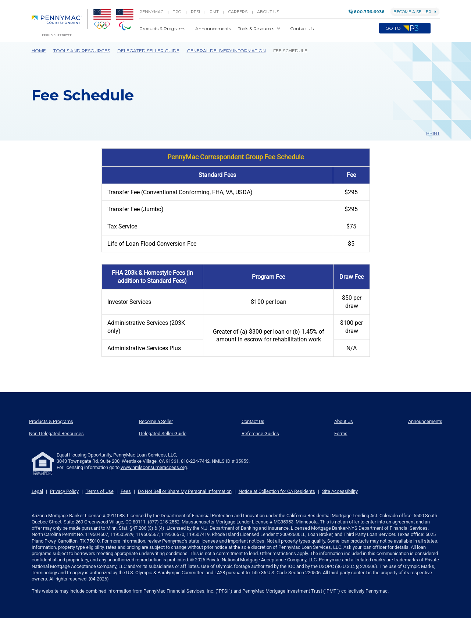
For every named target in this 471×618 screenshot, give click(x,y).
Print (429, 133)
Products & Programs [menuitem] (51, 421)
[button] (435, 28)
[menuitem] (60, 22)
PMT (214, 11)
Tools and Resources (81, 50)
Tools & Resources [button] (256, 28)
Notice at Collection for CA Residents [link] (277, 491)
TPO (177, 11)
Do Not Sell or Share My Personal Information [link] (185, 491)
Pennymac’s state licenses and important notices (213, 541)
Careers (237, 11)
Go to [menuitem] (404, 28)
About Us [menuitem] (343, 421)
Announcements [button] (213, 28)
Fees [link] (126, 491)
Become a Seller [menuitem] (156, 421)
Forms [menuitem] (340, 433)
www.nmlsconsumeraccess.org (154, 467)
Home (39, 50)
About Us (268, 11)
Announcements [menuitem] (425, 421)
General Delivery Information (226, 50)
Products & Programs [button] (162, 28)
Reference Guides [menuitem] (260, 433)
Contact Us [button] (302, 28)
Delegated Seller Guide (148, 50)
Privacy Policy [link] (64, 491)
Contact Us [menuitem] (253, 421)
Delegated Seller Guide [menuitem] (162, 433)
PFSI (195, 11)
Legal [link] (37, 491)
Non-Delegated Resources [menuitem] (56, 433)
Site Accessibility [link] (340, 491)
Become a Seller (414, 11)
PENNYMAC (151, 11)
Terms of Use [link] (100, 491)
